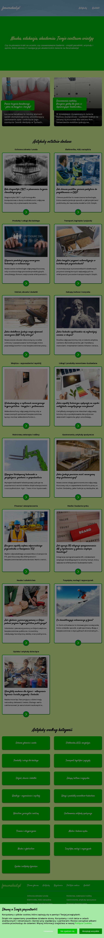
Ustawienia (48, 931)
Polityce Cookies (83, 923)
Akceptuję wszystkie (90, 931)
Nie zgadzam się (67, 931)
